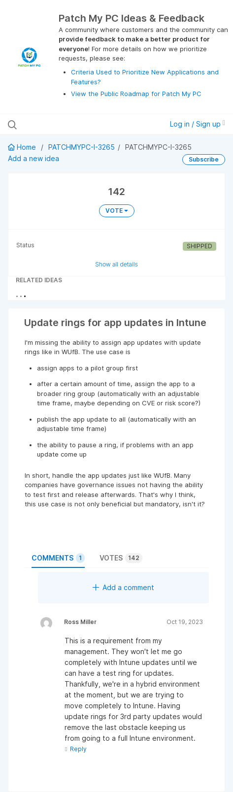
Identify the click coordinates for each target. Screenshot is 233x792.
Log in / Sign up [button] (197, 124)
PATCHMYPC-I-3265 (81, 147)
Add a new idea (33, 158)
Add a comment (123, 587)
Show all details (116, 264)
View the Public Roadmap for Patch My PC (136, 94)
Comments (58, 558)
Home (23, 147)
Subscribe (204, 159)
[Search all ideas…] (71, 124)
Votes (121, 558)
